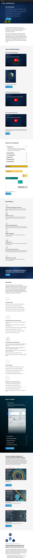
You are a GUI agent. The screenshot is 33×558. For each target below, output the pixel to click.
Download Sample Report (10, 449)
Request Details (9, 194)
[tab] (16, 147)
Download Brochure (9, 87)
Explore (2, 0)
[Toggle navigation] (31, 3)
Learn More (8, 275)
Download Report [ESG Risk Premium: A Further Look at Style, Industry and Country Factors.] (9, 527)
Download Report (9, 486)
